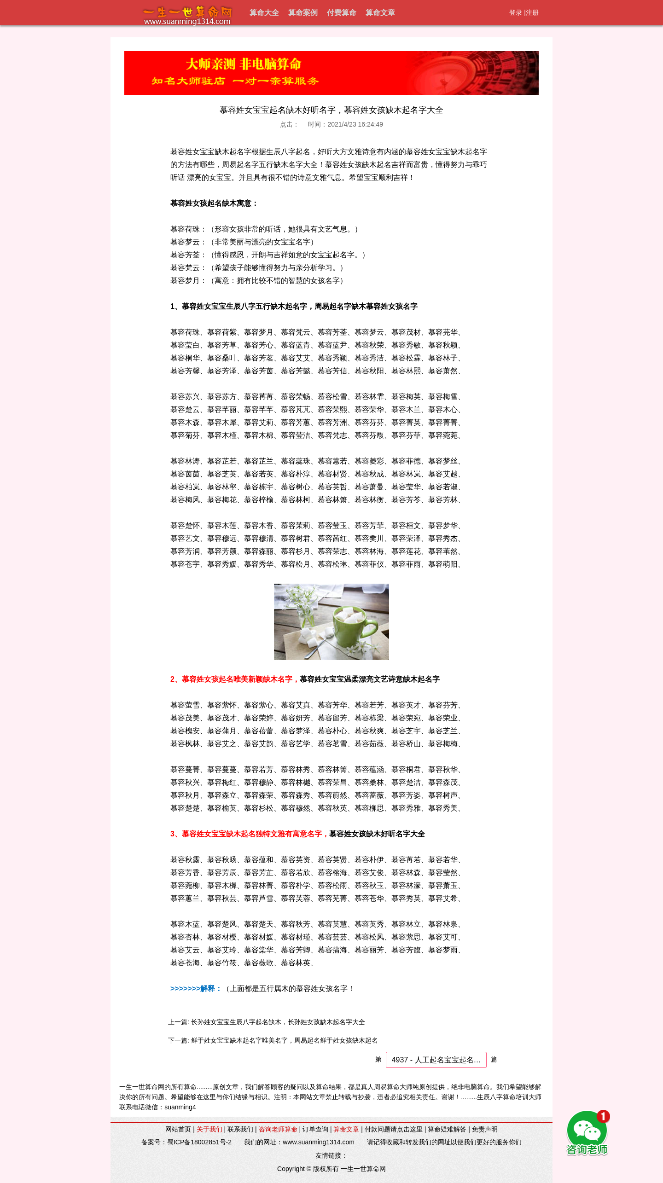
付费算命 (341, 13)
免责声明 (485, 1129)
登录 (515, 12)
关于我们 (209, 1129)
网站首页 (178, 1129)
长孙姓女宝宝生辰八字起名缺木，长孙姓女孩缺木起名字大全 (278, 1022)
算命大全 (264, 13)
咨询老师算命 (278, 1129)
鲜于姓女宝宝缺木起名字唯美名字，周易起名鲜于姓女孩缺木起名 (284, 1040)
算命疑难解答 (447, 1129)
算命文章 (380, 13)
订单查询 (315, 1129)
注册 (532, 12)
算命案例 (303, 13)
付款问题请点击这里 (394, 1129)
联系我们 (240, 1129)
